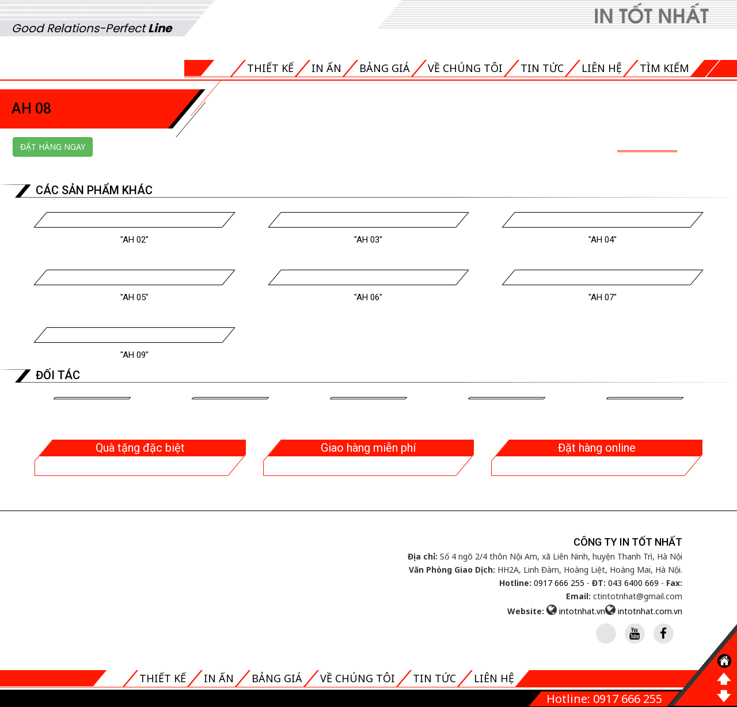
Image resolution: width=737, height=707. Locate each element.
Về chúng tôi (465, 68)
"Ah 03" (368, 240)
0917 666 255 (559, 582)
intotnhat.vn (582, 611)
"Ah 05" (134, 297)
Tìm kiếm (664, 68)
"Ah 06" (368, 297)
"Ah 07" (602, 297)
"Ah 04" (602, 240)
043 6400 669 (633, 582)
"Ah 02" (134, 240)
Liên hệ (602, 68)
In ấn (326, 68)
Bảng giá (384, 68)
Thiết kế (270, 68)
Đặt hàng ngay (52, 146)
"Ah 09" (134, 355)
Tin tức (542, 68)
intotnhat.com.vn (650, 611)
